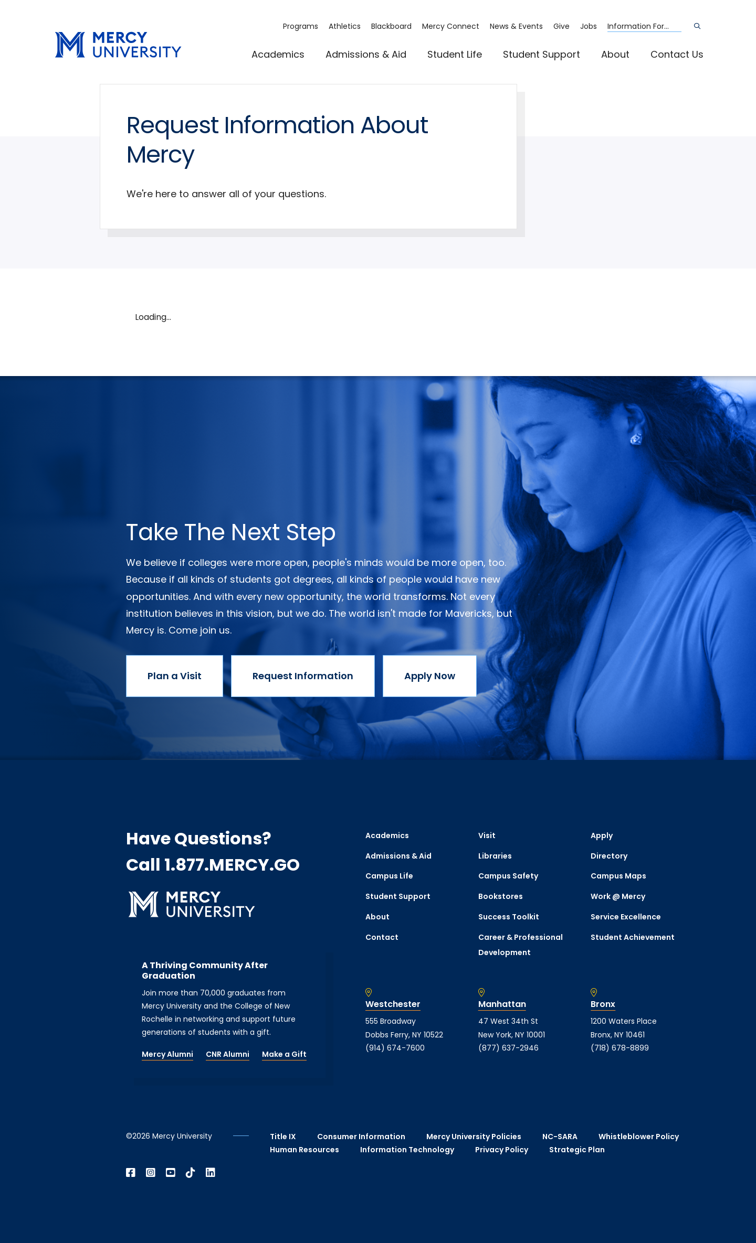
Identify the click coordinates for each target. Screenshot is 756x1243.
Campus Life (389, 876)
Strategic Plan (577, 1149)
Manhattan (502, 1004)
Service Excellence (626, 917)
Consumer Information (361, 1136)
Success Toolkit (508, 917)
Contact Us (677, 54)
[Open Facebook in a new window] (130, 1172)
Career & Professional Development (520, 945)
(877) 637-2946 (508, 1048)
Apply (602, 835)
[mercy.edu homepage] (118, 45)
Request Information (303, 675)
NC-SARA (560, 1136)
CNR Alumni (227, 1054)
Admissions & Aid (366, 54)
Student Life (454, 54)
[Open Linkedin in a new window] (210, 1172)
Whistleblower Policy (638, 1136)
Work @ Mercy (618, 896)
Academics (277, 54)
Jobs (588, 26)
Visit (487, 835)
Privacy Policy (501, 1149)
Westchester (393, 1004)
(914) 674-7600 (395, 1048)
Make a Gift (284, 1054)
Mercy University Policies (473, 1136)
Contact (381, 937)
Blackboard (391, 26)
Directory (609, 856)
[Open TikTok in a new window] (190, 1172)
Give (561, 26)
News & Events (516, 26)
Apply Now (429, 675)
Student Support (541, 54)
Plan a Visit (175, 675)
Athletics (345, 26)
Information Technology (407, 1149)
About (615, 54)
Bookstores (500, 896)
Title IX (283, 1136)
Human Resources (304, 1149)
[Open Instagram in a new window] (150, 1172)
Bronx (603, 1004)
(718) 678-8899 (620, 1048)
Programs (300, 26)
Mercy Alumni (167, 1054)
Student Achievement (633, 937)
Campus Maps (618, 876)
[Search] (697, 26)
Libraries (495, 856)
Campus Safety (508, 876)
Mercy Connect (450, 26)
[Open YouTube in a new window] (170, 1172)
